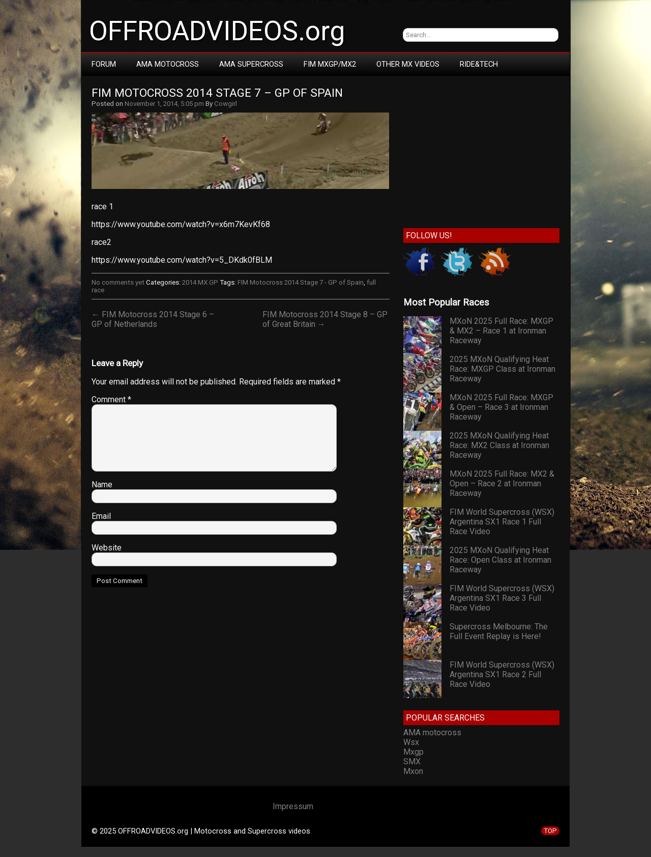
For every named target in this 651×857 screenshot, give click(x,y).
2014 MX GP (200, 282)
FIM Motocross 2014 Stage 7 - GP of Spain (301, 282)
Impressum (293, 806)
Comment (111, 399)
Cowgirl (225, 103)
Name (102, 484)
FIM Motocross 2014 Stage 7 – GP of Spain (217, 93)
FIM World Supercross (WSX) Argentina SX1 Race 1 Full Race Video (502, 521)
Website (107, 547)
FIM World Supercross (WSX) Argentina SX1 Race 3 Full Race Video (502, 598)
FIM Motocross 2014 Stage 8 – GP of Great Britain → (325, 319)
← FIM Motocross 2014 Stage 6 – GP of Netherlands (153, 319)
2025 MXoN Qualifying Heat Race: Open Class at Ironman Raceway (500, 559)
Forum (104, 64)
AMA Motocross (167, 64)
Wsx (411, 742)
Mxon (413, 771)
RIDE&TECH (479, 64)
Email (101, 516)
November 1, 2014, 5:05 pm (164, 103)
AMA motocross (432, 732)
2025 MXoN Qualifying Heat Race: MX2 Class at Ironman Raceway (499, 445)
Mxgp (413, 752)
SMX (412, 761)
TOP (550, 831)
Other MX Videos (407, 64)
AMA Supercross (251, 64)
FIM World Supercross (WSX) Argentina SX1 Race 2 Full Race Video (502, 674)
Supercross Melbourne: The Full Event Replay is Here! (499, 631)
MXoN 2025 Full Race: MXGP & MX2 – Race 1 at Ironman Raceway (501, 330)
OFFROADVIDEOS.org (217, 31)
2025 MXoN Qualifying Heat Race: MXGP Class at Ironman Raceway (502, 368)
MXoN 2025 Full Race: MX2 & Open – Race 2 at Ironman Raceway (502, 483)
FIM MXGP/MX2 (330, 64)
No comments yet (118, 282)
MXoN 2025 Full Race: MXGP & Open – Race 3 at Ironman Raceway (501, 407)
